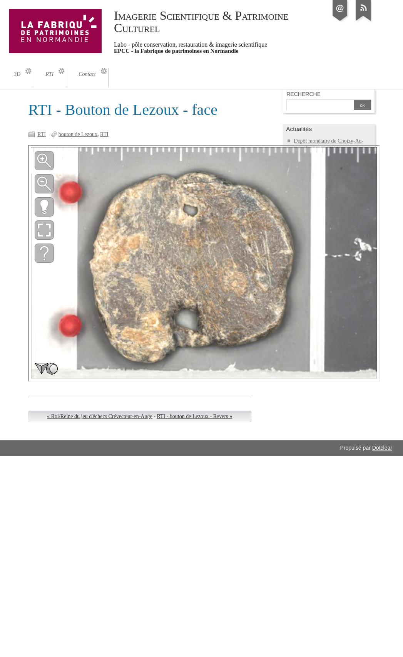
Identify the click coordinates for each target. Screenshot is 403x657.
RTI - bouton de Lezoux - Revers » (194, 416)
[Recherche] (319, 105)
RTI (41, 134)
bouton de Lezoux (78, 134)
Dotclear (382, 448)
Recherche (303, 94)
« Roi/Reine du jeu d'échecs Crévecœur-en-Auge (99, 416)
